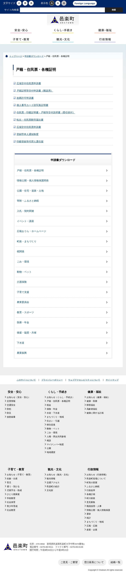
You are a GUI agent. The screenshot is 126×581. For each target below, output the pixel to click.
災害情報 (11, 402)
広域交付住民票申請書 (29, 85)
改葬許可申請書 (25, 99)
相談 (49, 442)
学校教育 (11, 500)
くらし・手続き (57, 393)
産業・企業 (92, 531)
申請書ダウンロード (34, 57)
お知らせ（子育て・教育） (19, 476)
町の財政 (91, 500)
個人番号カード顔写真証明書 (32, 106)
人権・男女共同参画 (56, 438)
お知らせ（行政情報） (97, 476)
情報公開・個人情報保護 (98, 511)
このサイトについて (26, 381)
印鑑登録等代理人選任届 (30, 143)
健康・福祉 (94, 393)
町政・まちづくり (26, 242)
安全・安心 (14, 393)
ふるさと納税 (93, 488)
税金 (49, 406)
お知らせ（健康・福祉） (98, 399)
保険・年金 (52, 410)
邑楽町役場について (96, 480)
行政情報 (93, 470)
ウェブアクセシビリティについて (84, 381)
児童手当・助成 (14, 492)
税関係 (20, 253)
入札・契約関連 (25, 212)
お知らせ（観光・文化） (58, 476)
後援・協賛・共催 (26, 334)
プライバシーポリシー (52, 381)
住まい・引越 (53, 422)
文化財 (50, 492)
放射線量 (11, 418)
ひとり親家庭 (13, 496)
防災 (9, 414)
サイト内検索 (11, 10)
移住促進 (51, 426)
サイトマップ (112, 381)
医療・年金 (23, 324)
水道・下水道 (53, 414)
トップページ (15, 57)
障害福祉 (91, 406)
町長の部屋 (92, 484)
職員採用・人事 (94, 507)
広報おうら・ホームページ (31, 232)
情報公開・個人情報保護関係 (33, 182)
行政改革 (91, 492)
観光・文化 (54, 470)
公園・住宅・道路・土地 (30, 192)
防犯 (9, 410)
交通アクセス (53, 484)
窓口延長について (94, 563)
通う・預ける (13, 488)
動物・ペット (24, 273)
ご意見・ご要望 (69, 563)
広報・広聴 (92, 527)
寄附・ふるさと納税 (28, 202)
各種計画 (91, 496)
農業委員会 (23, 303)
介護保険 (22, 283)
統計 (89, 519)
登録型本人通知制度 (27, 135)
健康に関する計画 (95, 414)
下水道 (20, 344)
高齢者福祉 (92, 410)
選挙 (89, 515)
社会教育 (11, 511)
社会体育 (11, 503)
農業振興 (22, 354)
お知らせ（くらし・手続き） (60, 399)
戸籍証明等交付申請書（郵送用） (35, 92)
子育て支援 (23, 293)
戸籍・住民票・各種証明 (30, 172)
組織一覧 (115, 563)
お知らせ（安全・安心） (18, 399)
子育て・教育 (16, 470)
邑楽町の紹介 (53, 488)
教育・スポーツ (25, 313)
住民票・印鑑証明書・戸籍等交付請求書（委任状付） (46, 114)
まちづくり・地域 (55, 418)
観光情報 (51, 480)
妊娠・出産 (12, 480)
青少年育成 (12, 507)
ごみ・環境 (23, 263)
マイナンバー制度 (55, 446)
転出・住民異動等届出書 (30, 121)
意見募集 (91, 503)
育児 (9, 484)
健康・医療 (92, 402)
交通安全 (11, 406)
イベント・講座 (25, 222)
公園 (49, 450)
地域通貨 (51, 454)
